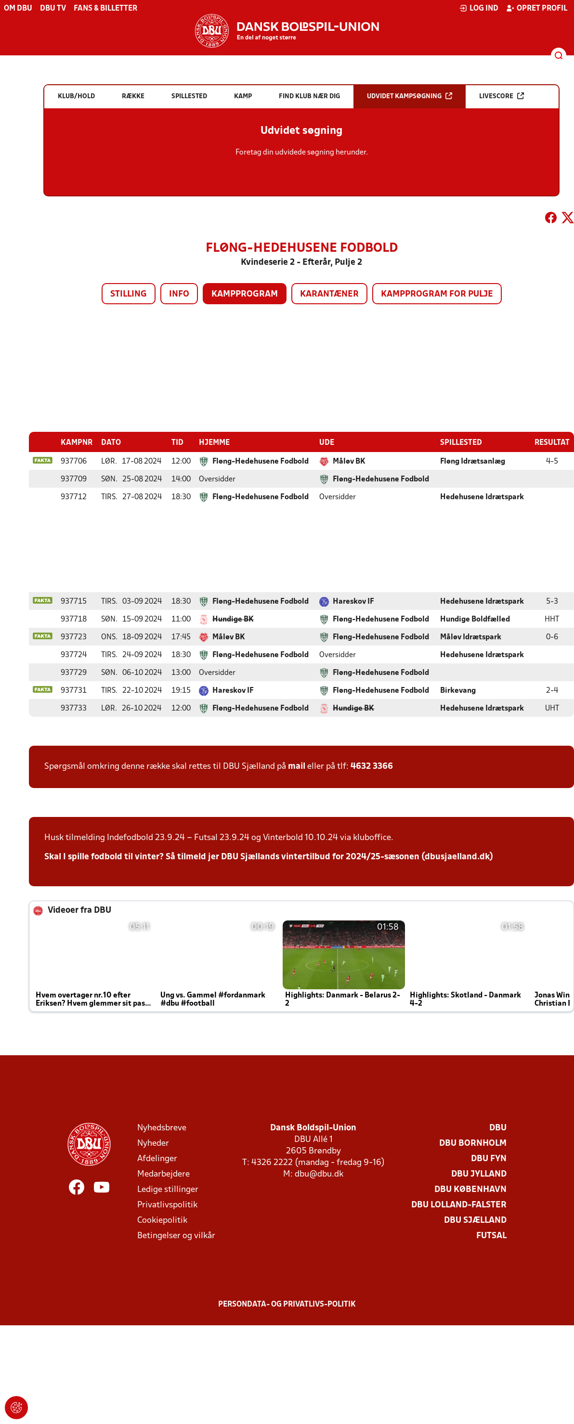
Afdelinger (157, 1158)
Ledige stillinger (167, 1189)
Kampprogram (244, 294)
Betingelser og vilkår (176, 1235)
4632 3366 (372, 766)
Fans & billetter (105, 8)
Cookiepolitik (162, 1220)
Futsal (491, 1235)
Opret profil (536, 8)
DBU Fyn (489, 1158)
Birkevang (458, 690)
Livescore (501, 96)
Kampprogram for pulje (437, 294)
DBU (498, 1128)
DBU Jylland (479, 1174)
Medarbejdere (163, 1174)
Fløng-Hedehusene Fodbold (260, 461)
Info (179, 294)
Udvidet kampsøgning (409, 96)
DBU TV (53, 8)
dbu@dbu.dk (319, 1174)
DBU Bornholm (473, 1143)
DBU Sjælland (475, 1220)
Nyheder (153, 1143)
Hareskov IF (353, 601)
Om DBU (18, 8)
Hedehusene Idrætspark (482, 496)
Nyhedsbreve (161, 1128)
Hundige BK (233, 619)
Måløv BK (349, 461)
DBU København (470, 1189)
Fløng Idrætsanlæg (472, 461)
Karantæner (329, 294)
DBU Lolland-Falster (459, 1205)
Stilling (128, 294)
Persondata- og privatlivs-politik (287, 1304)
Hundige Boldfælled (475, 619)
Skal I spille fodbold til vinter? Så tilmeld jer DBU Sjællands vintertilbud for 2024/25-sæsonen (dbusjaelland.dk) (268, 857)
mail (296, 766)
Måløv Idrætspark (470, 637)
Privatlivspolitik (167, 1205)
